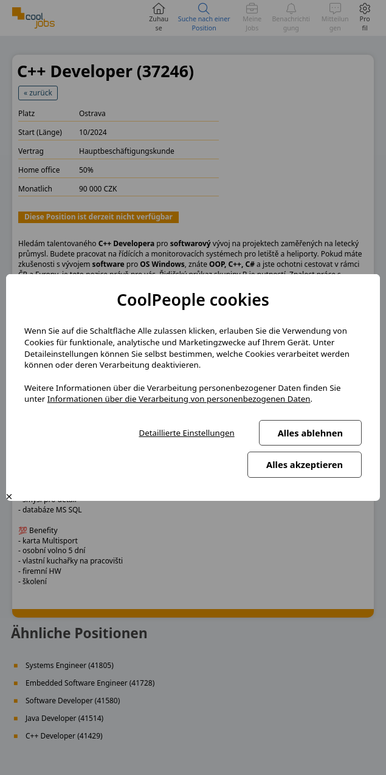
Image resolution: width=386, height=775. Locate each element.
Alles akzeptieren (304, 464)
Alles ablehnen (310, 433)
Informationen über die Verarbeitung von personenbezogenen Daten (179, 398)
